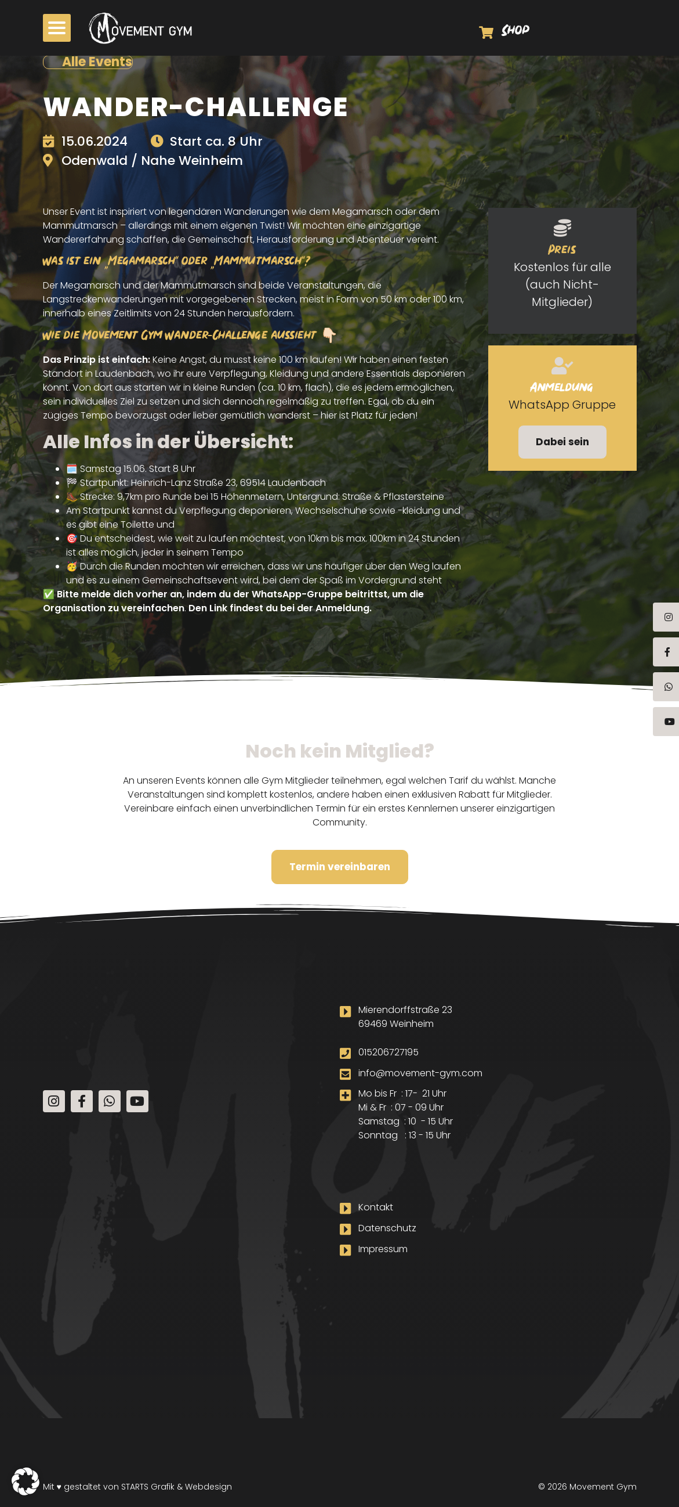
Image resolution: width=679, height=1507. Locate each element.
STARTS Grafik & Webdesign (176, 1486)
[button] (25, 1481)
